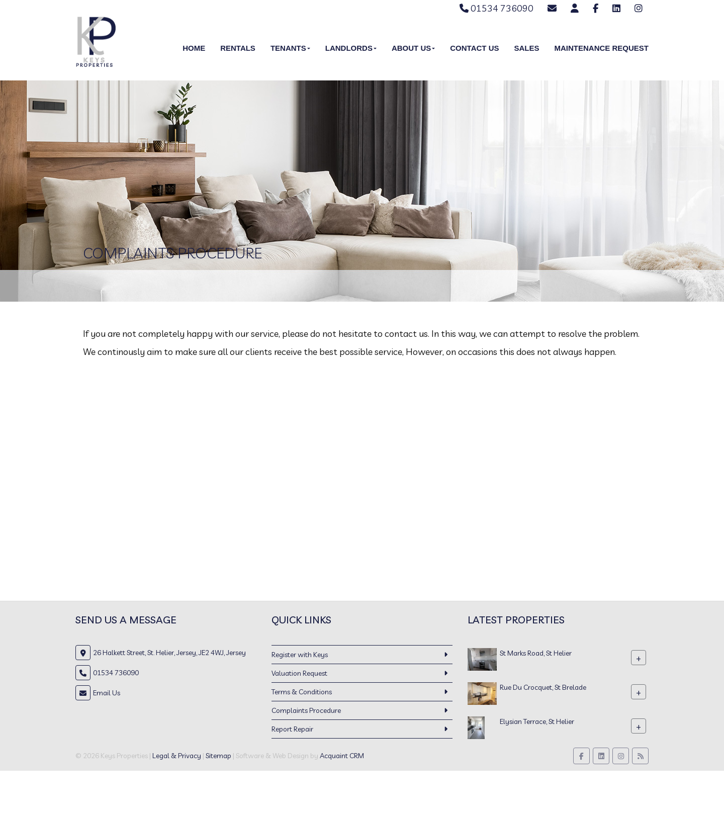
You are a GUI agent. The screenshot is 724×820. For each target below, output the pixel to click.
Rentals (237, 48)
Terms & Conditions (302, 691)
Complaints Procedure (306, 710)
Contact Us (474, 48)
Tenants (290, 48)
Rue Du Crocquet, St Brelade (543, 687)
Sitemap (218, 755)
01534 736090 (496, 8)
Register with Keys (300, 654)
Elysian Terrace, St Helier (537, 721)
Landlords (351, 48)
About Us (413, 48)
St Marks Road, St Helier (536, 653)
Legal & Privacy (176, 755)
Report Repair (292, 729)
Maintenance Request (601, 48)
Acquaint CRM (342, 755)
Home (194, 48)
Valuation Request (299, 673)
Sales (526, 48)
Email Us (106, 692)
